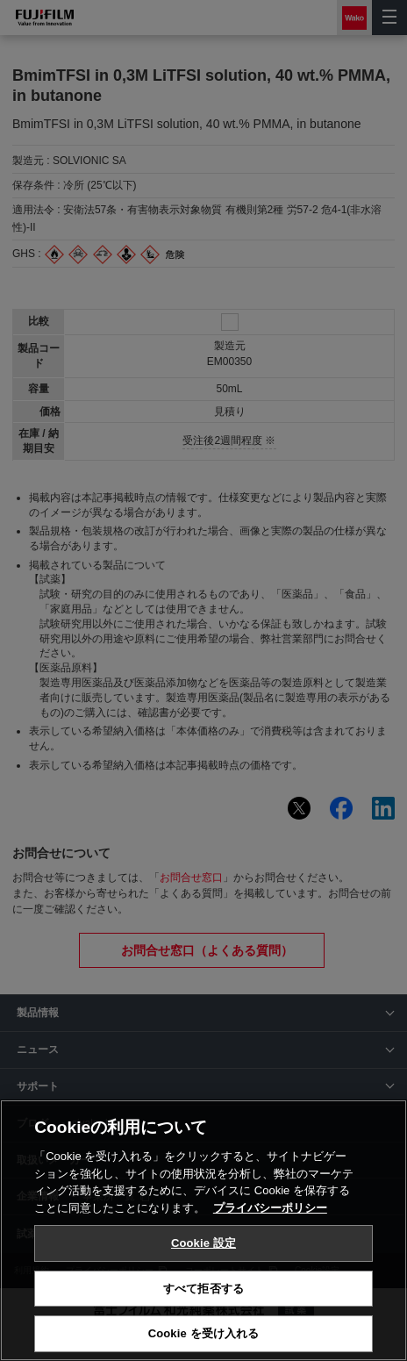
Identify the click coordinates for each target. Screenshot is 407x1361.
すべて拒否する (203, 1288)
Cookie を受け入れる (204, 1333)
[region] (203, 1230)
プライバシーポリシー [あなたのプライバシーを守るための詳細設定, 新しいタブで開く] (270, 1207)
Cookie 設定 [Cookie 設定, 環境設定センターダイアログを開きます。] (203, 1243)
